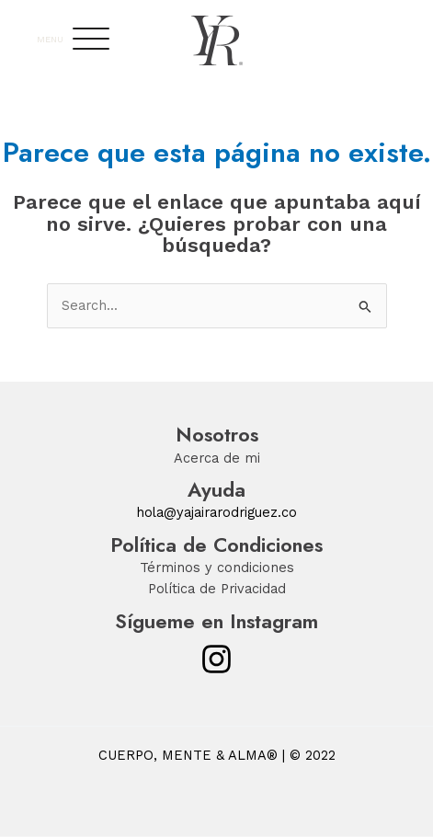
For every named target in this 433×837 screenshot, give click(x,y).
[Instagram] (216, 659)
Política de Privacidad (217, 588)
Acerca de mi (217, 458)
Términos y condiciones (217, 567)
